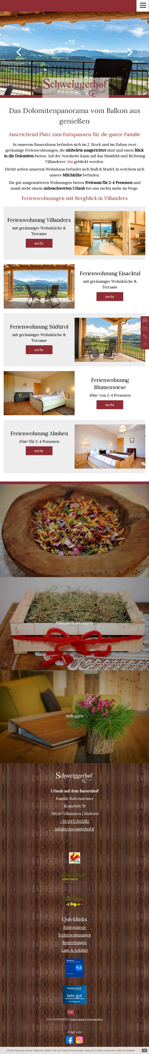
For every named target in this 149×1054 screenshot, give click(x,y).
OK (144, 1050)
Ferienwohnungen (74, 934)
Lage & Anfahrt (74, 950)
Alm (69, 161)
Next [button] (130, 51)
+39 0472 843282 (74, 821)
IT (78, 1012)
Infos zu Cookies (126, 1050)
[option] (74, 53)
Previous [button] (18, 51)
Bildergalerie (74, 927)
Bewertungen (74, 942)
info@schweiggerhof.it (74, 828)
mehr (39, 243)
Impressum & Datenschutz (86, 1019)
